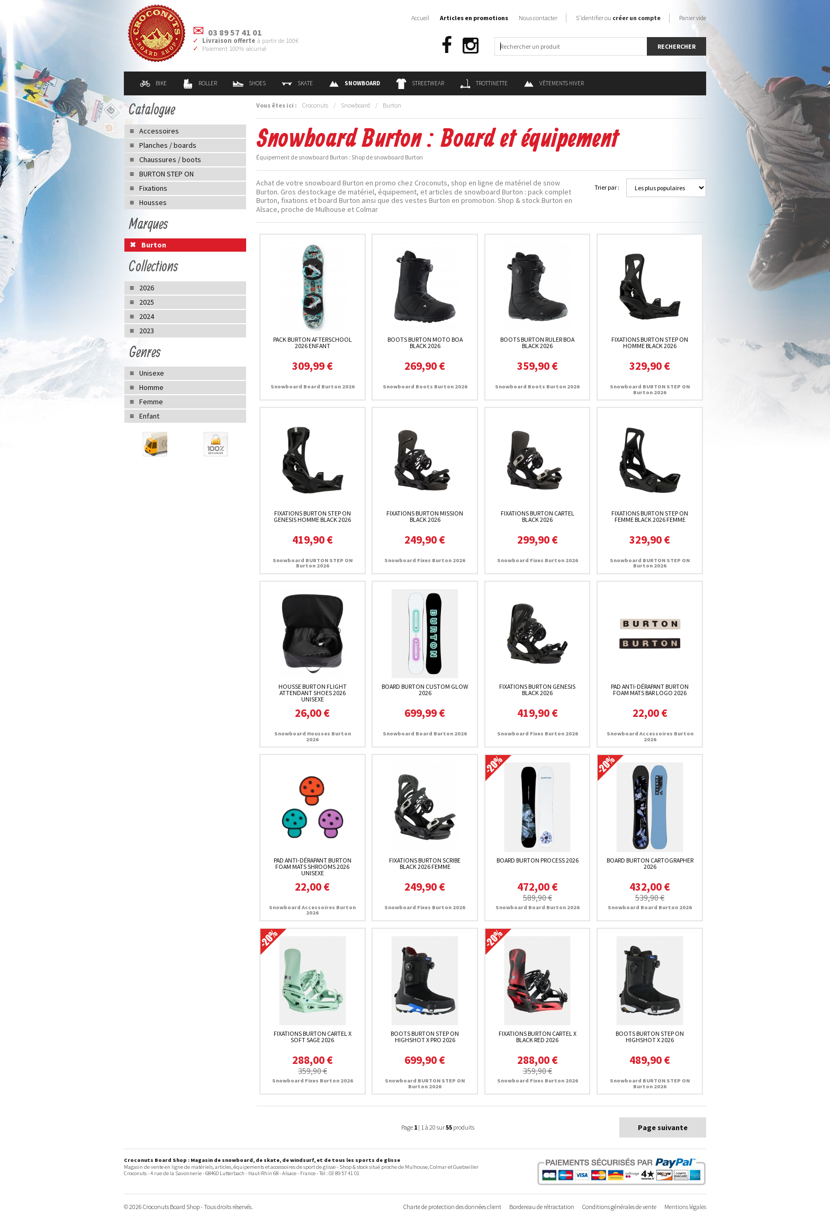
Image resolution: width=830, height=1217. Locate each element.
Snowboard (355, 105)
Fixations (153, 188)
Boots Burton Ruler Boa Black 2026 (537, 342)
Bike (153, 83)
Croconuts (315, 105)
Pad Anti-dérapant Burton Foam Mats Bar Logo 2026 (650, 689)
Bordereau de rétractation (541, 1207)
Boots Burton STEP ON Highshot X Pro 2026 (425, 1036)
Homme (151, 387)
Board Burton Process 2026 (538, 860)
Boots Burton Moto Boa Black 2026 (425, 342)
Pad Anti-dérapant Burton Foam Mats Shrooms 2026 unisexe (312, 866)
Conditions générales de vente (619, 1207)
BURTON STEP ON (166, 174)
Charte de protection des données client (452, 1207)
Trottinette (484, 83)
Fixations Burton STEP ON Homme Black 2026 (649, 342)
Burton (392, 105)
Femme (151, 401)
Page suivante (663, 1127)
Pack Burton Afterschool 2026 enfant (312, 342)
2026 (146, 287)
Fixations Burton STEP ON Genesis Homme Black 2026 (312, 516)
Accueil (420, 18)
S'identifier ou (618, 18)
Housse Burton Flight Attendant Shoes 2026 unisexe (312, 692)
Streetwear (420, 83)
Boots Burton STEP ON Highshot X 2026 (650, 1036)
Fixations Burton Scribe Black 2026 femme (425, 863)
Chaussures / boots (170, 159)
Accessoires (159, 131)
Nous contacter (538, 18)
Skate (297, 83)
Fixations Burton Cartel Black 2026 (537, 516)
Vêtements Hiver (554, 83)
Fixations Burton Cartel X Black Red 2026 (537, 1036)
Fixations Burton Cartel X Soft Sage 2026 (312, 1036)
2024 (146, 316)
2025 (146, 302)
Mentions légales (685, 1207)
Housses (153, 202)
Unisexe (151, 373)
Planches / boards (167, 145)
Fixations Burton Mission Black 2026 (424, 516)
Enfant (149, 416)
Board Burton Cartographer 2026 (650, 863)
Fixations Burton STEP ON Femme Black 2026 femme (649, 516)
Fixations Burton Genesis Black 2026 (537, 689)
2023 (146, 330)
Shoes (249, 83)
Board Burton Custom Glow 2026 (425, 689)
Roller (200, 83)
